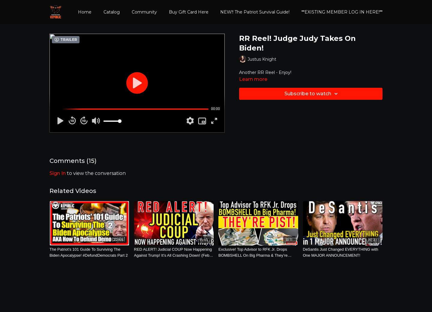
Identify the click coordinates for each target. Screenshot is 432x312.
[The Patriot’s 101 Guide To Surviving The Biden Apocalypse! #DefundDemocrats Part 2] (89, 252)
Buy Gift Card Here (188, 12)
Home (85, 12)
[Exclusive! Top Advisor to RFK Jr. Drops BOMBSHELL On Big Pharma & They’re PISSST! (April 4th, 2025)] (258, 252)
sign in (58, 173)
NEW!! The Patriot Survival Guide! (255, 12)
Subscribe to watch (312, 93)
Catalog (112, 12)
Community (144, 12)
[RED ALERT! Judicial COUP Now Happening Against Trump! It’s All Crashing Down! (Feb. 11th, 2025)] (174, 252)
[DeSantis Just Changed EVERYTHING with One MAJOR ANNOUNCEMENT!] (343, 252)
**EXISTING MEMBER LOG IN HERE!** (342, 12)
